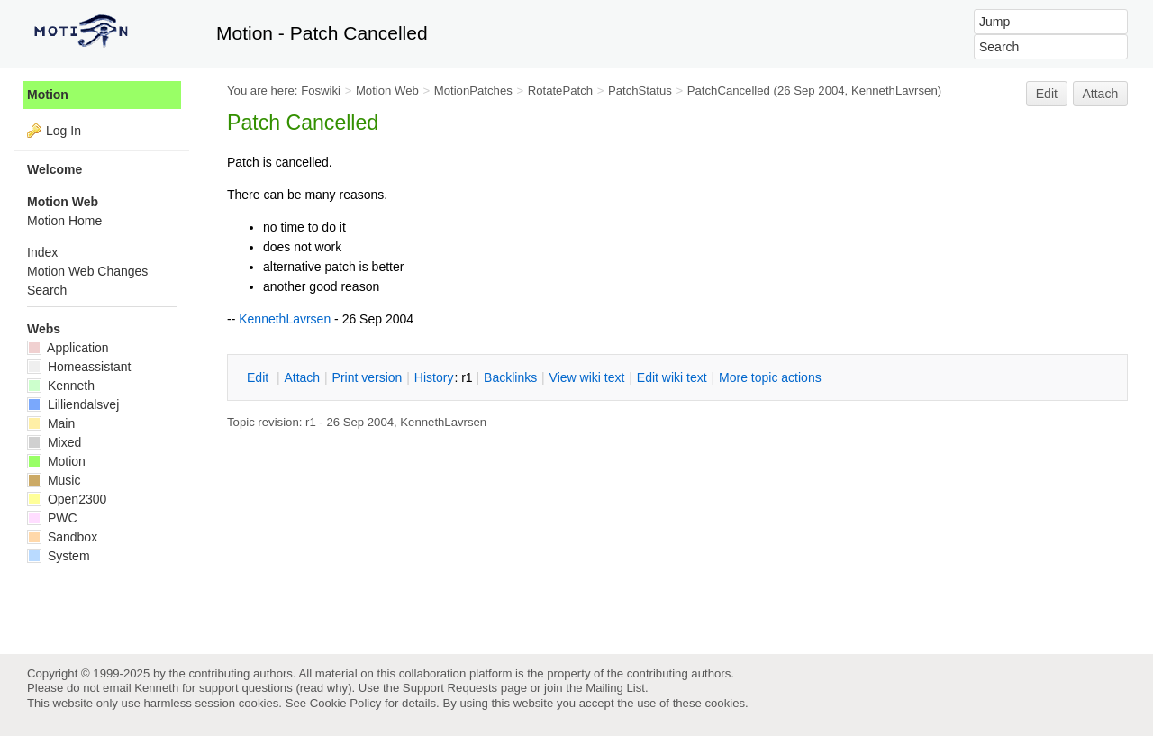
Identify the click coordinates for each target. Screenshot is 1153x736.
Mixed (54, 442)
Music (53, 480)
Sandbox (62, 537)
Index (42, 252)
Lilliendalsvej (73, 404)
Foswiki (320, 90)
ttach (302, 377)
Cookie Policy (346, 703)
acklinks (510, 377)
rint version (367, 377)
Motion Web (387, 90)
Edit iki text (672, 377)
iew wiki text (587, 377)
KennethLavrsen (894, 90)
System (58, 556)
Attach (1101, 93)
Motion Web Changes (87, 271)
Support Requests (450, 688)
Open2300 (66, 499)
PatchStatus (640, 90)
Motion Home (64, 221)
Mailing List (615, 688)
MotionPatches (473, 90)
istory (434, 377)
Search (47, 290)
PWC (52, 518)
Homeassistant (79, 366)
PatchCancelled (728, 90)
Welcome (54, 169)
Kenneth (61, 385)
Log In (63, 130)
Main (51, 423)
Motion (47, 94)
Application (68, 348)
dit (259, 377)
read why (324, 688)
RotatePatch (560, 90)
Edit (1047, 93)
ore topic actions (770, 377)
